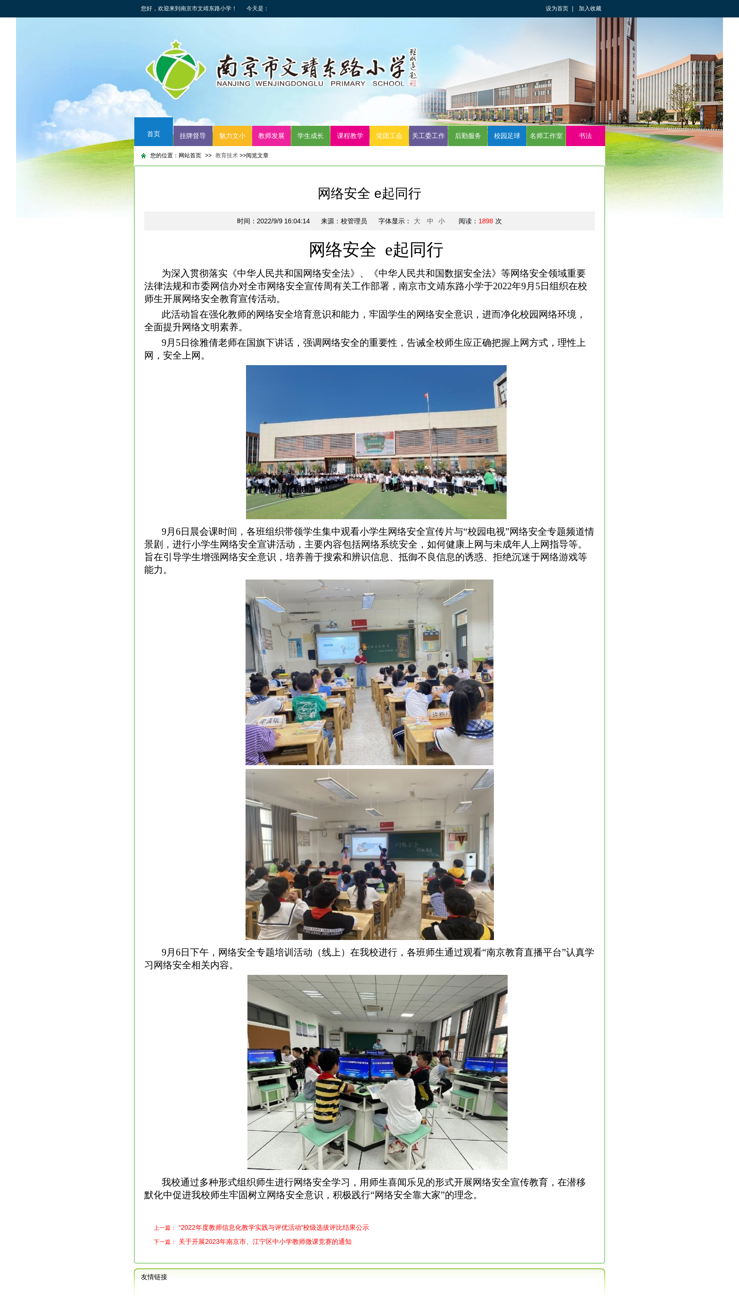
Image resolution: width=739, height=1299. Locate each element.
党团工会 (389, 135)
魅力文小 (232, 135)
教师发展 (271, 135)
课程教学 (350, 135)
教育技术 (227, 155)
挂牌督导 (193, 135)
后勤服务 (468, 135)
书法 (585, 135)
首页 (153, 134)
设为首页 (557, 8)
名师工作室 (546, 135)
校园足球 (507, 135)
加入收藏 (590, 8)
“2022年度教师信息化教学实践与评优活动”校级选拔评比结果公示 (274, 1227)
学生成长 (310, 135)
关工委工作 (428, 135)
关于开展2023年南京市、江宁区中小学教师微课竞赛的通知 (265, 1241)
